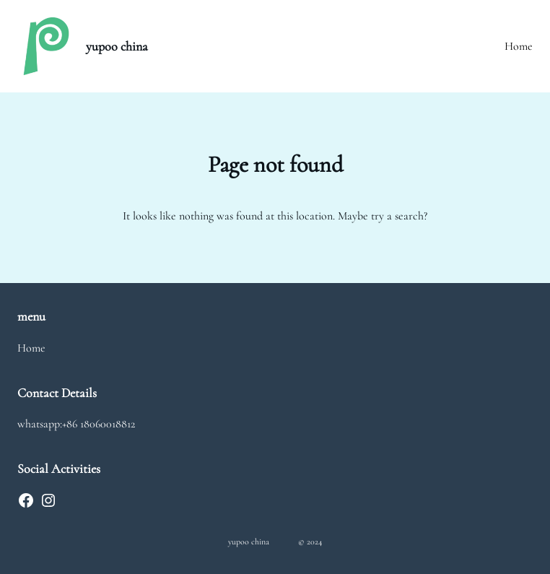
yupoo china (117, 46)
